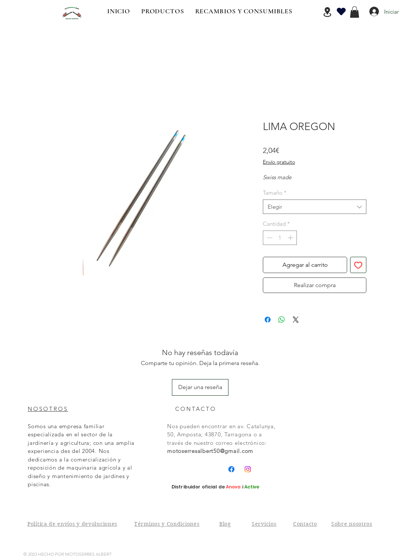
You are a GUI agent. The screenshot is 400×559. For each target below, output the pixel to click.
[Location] (327, 12)
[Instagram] (248, 469)
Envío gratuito (279, 162)
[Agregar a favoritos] (358, 265)
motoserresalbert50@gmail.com (210, 450)
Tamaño (275, 192)
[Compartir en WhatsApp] (281, 319)
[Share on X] (295, 319)
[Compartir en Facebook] (267, 319)
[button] (354, 12)
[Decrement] (269, 238)
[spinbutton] (280, 238)
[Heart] (341, 11)
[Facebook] (231, 469)
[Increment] (291, 238)
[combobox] (314, 207)
